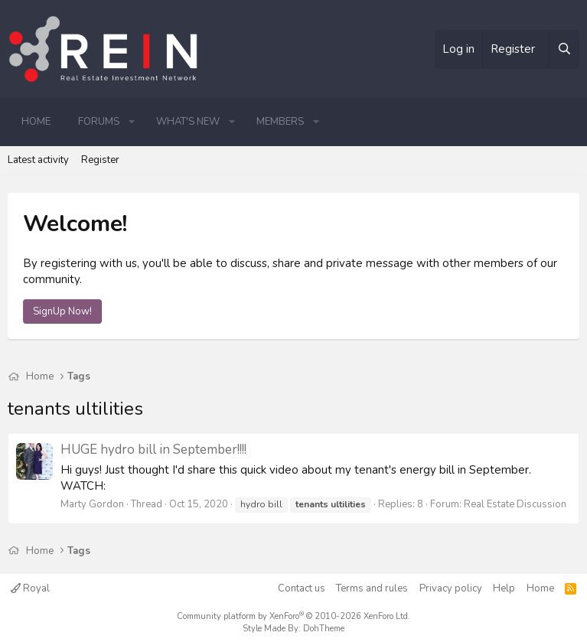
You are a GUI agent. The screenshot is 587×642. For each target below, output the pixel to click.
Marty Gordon (92, 504)
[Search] (564, 49)
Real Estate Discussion (515, 504)
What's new (188, 122)
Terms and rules (372, 588)
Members (280, 122)
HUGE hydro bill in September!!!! (153, 449)
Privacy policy (450, 588)
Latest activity (38, 160)
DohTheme (323, 628)
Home (36, 122)
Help (504, 588)
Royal (30, 588)
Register (100, 160)
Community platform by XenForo (293, 616)
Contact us (301, 588)
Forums (98, 122)
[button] (131, 122)
